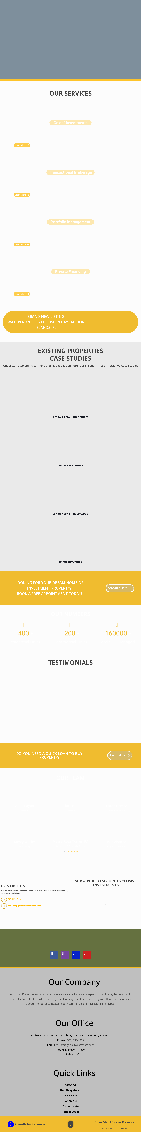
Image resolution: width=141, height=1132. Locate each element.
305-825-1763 (14, 899)
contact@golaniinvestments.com (24, 905)
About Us (70, 1084)
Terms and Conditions (123, 1122)
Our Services (70, 1095)
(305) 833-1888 (75, 1040)
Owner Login (70, 1106)
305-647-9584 (72, 852)
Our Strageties (70, 1090)
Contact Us (70, 1101)
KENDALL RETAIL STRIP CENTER (70, 417)
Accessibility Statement (30, 1124)
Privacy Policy (101, 1122)
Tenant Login (70, 1111)
